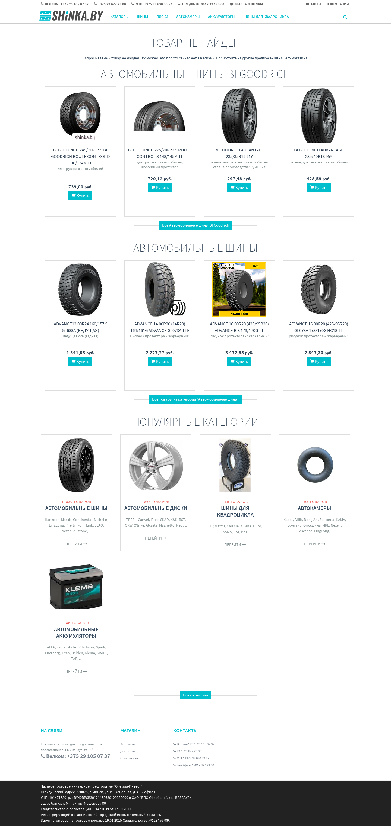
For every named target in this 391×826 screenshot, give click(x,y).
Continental (82, 519)
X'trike (139, 525)
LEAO (98, 525)
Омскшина (312, 525)
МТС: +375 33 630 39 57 (191, 758)
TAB (74, 658)
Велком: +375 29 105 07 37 (193, 744)
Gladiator (86, 647)
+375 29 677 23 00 (187, 751)
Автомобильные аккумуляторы (76, 632)
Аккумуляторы (221, 16)
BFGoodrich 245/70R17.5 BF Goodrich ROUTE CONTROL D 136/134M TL (80, 156)
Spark (100, 647)
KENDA (245, 526)
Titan (65, 652)
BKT (244, 531)
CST (236, 531)
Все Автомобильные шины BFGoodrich (195, 225)
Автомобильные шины (76, 508)
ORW (129, 525)
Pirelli (70, 525)
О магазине (129, 758)
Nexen (67, 530)
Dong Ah (311, 519)
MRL (325, 525)
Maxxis (66, 519)
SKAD (164, 519)
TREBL (131, 519)
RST (182, 519)
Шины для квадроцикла (266, 16)
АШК (298, 519)
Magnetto (167, 525)
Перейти (76, 543)
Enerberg (52, 652)
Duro (257, 526)
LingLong (56, 525)
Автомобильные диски (155, 508)
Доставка (127, 751)
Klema (90, 652)
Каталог (119, 16)
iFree (155, 519)
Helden (77, 652)
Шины (142, 16)
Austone (80, 530)
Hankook (52, 519)
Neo (179, 525)
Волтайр (295, 525)
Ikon (80, 525)
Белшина (326, 519)
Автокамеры (188, 16)
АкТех (73, 647)
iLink (89, 525)
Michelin (100, 519)
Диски (162, 16)
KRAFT (102, 652)
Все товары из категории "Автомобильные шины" (195, 399)
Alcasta (151, 525)
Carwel (143, 519)
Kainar (61, 647)
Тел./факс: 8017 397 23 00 (193, 765)
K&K (174, 519)
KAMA (227, 531)
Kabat (288, 519)
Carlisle (233, 526)
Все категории (195, 695)
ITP (210, 526)
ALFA (51, 647)
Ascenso (306, 530)
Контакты (127, 744)
